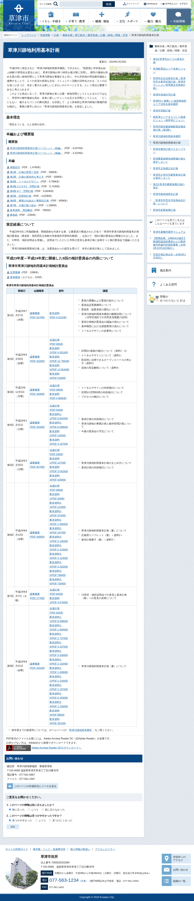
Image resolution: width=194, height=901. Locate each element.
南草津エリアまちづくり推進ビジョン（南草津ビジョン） (169, 119)
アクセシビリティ (105, 849)
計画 (56, 35)
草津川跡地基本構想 (80, 730)
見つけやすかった (22, 820)
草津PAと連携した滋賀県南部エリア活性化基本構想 (169, 103)
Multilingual (149, 4)
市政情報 (45, 35)
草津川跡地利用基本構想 (167, 136)
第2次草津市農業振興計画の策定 (168, 186)
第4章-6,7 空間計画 (21, 191)
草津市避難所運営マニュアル (169, 232)
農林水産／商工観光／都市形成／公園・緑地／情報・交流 (95, 35)
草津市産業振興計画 (164, 210)
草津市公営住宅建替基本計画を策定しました (169, 176)
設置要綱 (15, 272)
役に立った (18, 809)
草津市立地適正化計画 (165, 168)
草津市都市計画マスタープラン (169, 151)
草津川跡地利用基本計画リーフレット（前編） (36, 148)
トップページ (28, 35)
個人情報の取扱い (80, 849)
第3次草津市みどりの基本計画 (168, 61)
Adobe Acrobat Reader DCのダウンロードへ (43, 747)
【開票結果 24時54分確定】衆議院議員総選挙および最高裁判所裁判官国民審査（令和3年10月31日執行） (169, 243)
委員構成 (15, 277)
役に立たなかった (55, 809)
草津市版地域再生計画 (165, 194)
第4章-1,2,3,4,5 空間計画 (25, 186)
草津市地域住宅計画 (164, 94)
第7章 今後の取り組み (23, 205)
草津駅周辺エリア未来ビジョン (169, 70)
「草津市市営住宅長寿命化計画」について (169, 202)
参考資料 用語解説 (21, 210)
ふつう (34, 809)
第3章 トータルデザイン (24, 181)
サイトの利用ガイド (16, 849)
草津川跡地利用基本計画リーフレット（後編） (36, 153)
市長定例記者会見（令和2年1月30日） (169, 256)
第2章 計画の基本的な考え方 (27, 177)
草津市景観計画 (162, 110)
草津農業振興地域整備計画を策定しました (169, 160)
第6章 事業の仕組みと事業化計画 (29, 200)
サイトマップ (130, 4)
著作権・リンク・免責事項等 (49, 849)
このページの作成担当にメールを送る (35, 786)
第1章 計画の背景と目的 (24, 172)
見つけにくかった (62, 820)
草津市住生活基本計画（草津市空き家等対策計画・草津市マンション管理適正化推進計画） (169, 83)
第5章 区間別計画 (20, 196)
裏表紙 (14, 215)
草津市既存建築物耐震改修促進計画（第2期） (169, 128)
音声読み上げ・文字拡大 (174, 4)
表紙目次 (15, 167)
